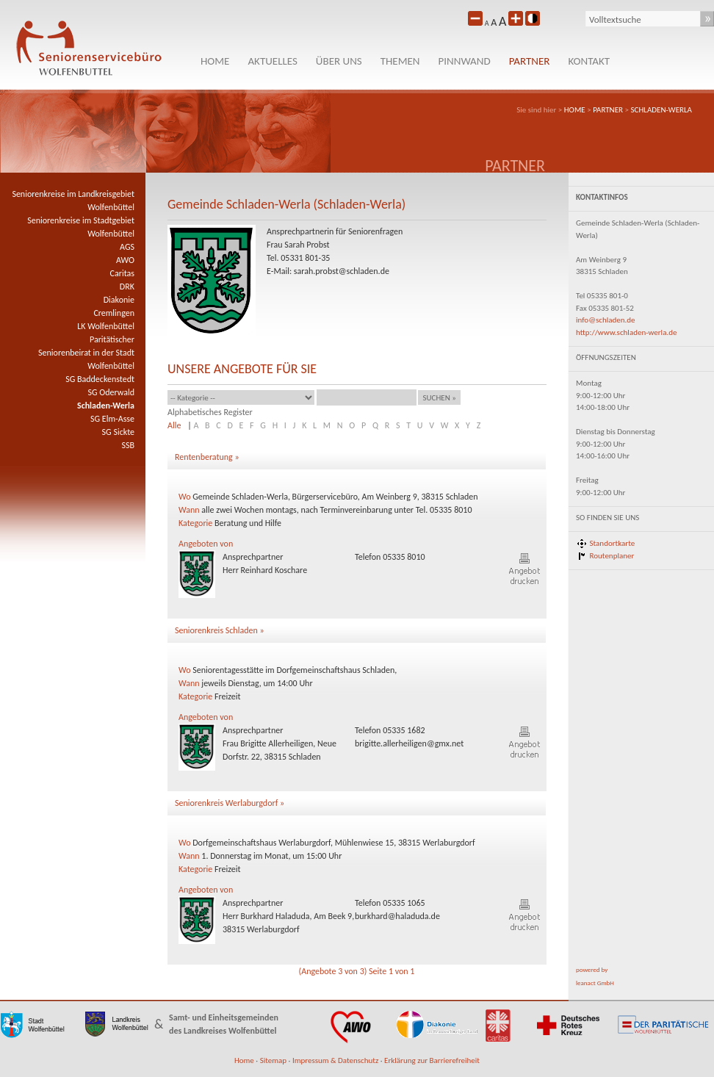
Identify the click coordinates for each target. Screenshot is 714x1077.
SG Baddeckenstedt (99, 379)
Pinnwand (465, 61)
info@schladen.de (605, 320)
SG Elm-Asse (112, 419)
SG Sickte (118, 432)
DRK (127, 286)
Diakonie (119, 300)
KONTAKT (589, 61)
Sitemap (273, 1060)
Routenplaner (612, 556)
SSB (127, 445)
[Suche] (643, 19)
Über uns (339, 61)
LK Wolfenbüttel (105, 326)
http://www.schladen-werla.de (626, 332)
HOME (215, 61)
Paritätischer (112, 339)
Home (244, 1060)
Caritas (122, 273)
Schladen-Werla (662, 110)
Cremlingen (113, 313)
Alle (174, 425)
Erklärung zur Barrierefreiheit (432, 1060)
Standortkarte (612, 543)
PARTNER (529, 61)
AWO (125, 260)
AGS (127, 247)
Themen (400, 61)
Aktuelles (272, 61)
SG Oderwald (110, 392)
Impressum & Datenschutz (335, 1060)
